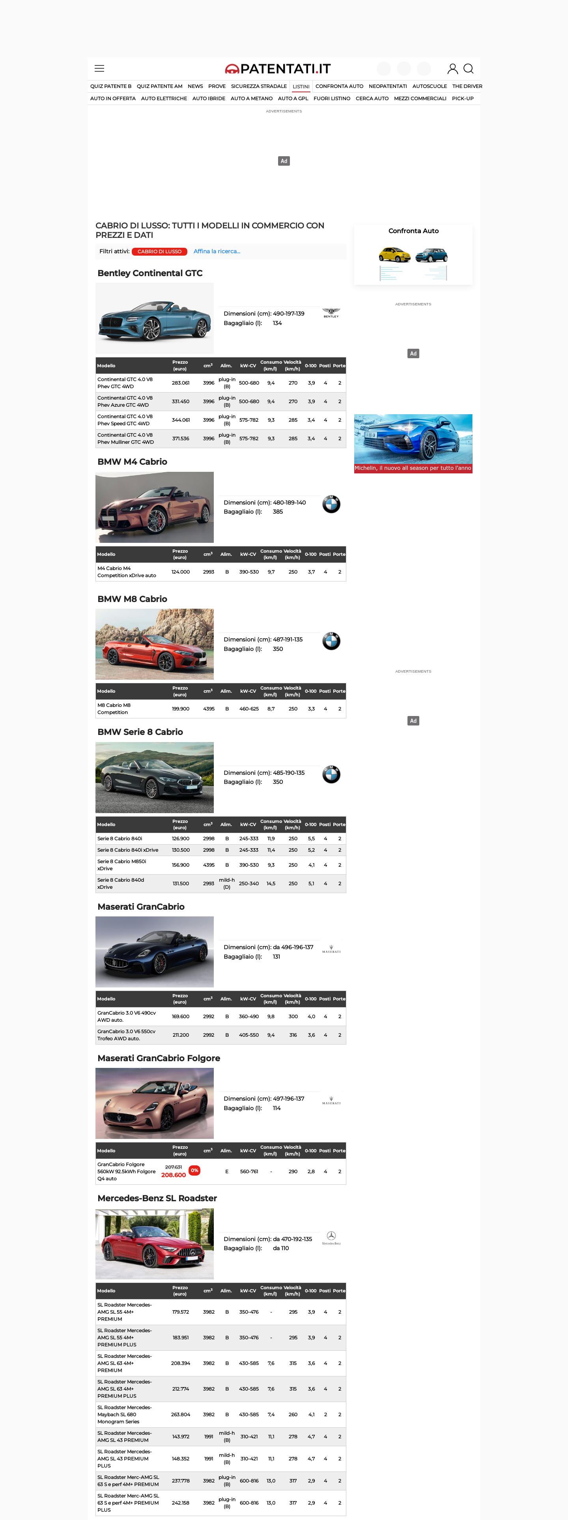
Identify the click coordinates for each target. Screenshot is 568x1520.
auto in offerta (113, 98)
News (195, 86)
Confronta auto (339, 86)
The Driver (467, 86)
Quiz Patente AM (159, 86)
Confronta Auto (414, 231)
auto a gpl (293, 98)
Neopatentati (388, 86)
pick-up (463, 98)
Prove (217, 86)
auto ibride (208, 98)
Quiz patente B (110, 86)
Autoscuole (430, 86)
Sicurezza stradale (259, 86)
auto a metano (252, 98)
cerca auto (372, 98)
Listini (301, 87)
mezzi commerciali (420, 98)
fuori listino (332, 98)
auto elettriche (164, 98)
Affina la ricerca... (217, 251)
